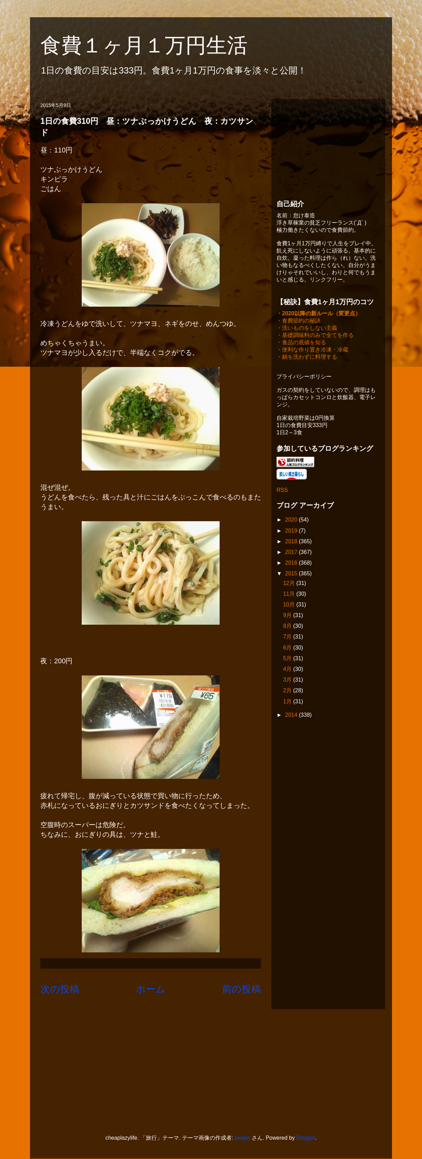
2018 (292, 542)
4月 (288, 670)
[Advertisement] (328, 147)
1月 (288, 702)
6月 (288, 648)
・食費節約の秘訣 (299, 321)
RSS (282, 491)
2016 (292, 563)
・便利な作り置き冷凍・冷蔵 (312, 350)
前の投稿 (241, 989)
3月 (288, 680)
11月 (289, 594)
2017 (292, 553)
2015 (292, 574)
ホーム (150, 989)
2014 (292, 716)
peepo (242, 1138)
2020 (292, 520)
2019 (292, 531)
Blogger (306, 1138)
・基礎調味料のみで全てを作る (315, 336)
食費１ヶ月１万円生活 (154, 45)
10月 (289, 605)
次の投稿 (59, 989)
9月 (288, 616)
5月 (288, 659)
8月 (288, 627)
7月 (288, 637)
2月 (288, 691)
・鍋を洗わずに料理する (307, 357)
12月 (289, 584)
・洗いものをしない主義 (307, 328)
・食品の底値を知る (301, 343)
